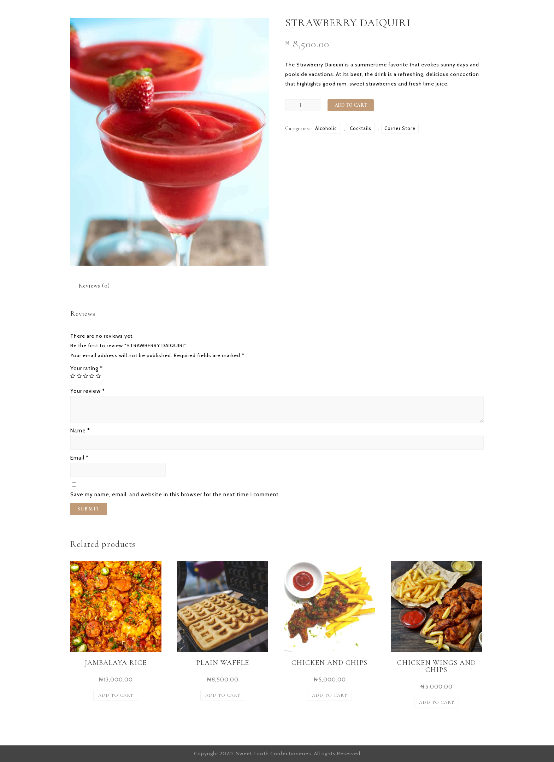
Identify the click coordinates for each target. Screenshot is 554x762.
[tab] (94, 286)
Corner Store (400, 128)
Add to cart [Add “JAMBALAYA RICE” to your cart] (115, 695)
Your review (87, 391)
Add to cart (351, 105)
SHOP (426, 13)
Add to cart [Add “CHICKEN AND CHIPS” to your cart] (329, 695)
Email (79, 458)
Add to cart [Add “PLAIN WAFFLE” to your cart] (222, 695)
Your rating (86, 368)
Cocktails (360, 128)
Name (80, 430)
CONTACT (467, 13)
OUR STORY (318, 13)
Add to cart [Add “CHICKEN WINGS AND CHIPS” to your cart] (436, 702)
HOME (273, 13)
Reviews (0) (94, 285)
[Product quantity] (302, 105)
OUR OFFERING (377, 13)
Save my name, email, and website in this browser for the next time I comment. (175, 494)
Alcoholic (326, 128)
